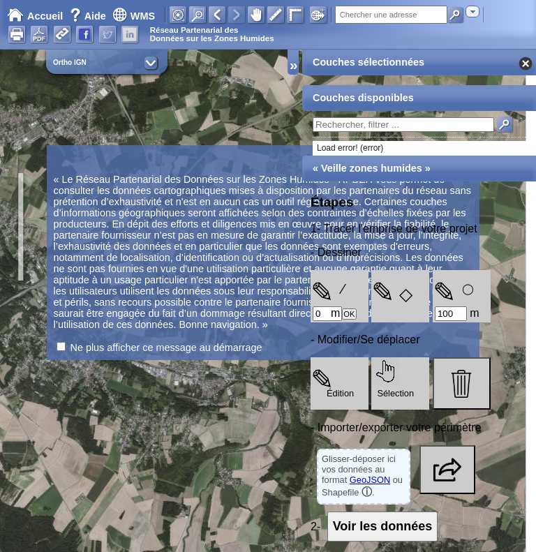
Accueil (35, 16)
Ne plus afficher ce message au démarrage (166, 347)
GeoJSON (370, 480)
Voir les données (383, 526)
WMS (133, 16)
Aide (89, 16)
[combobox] (472, 11)
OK (349, 314)
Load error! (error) (350, 148)
